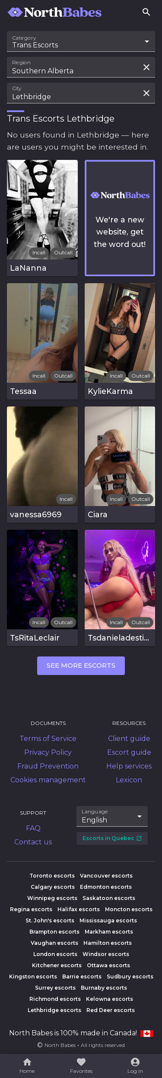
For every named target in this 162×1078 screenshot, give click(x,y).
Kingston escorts (33, 976)
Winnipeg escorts (52, 898)
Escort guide (129, 752)
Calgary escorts (53, 887)
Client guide (129, 738)
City (17, 88)
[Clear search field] (146, 67)
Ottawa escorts (108, 965)
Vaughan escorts (54, 943)
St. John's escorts (49, 920)
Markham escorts (109, 931)
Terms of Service (47, 738)
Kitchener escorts (57, 965)
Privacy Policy (48, 752)
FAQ (33, 828)
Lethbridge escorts (54, 1010)
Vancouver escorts (106, 875)
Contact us (33, 842)
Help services (129, 766)
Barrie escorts (82, 976)
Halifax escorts (78, 909)
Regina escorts (31, 909)
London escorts (55, 954)
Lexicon (129, 780)
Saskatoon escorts (109, 898)
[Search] (146, 12)
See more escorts (81, 665)
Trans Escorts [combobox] (35, 45)
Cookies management (48, 780)
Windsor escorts (106, 954)
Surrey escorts (55, 987)
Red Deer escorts (110, 1010)
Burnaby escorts (104, 987)
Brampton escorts (54, 931)
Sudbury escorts (130, 976)
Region (21, 62)
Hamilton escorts (107, 943)
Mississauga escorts (108, 920)
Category (24, 38)
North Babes (60, 1045)
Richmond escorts (55, 999)
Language (95, 812)
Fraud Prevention (48, 766)
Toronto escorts (52, 875)
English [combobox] (94, 820)
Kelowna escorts (109, 999)
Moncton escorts (128, 909)
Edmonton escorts (106, 887)
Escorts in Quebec (112, 838)
